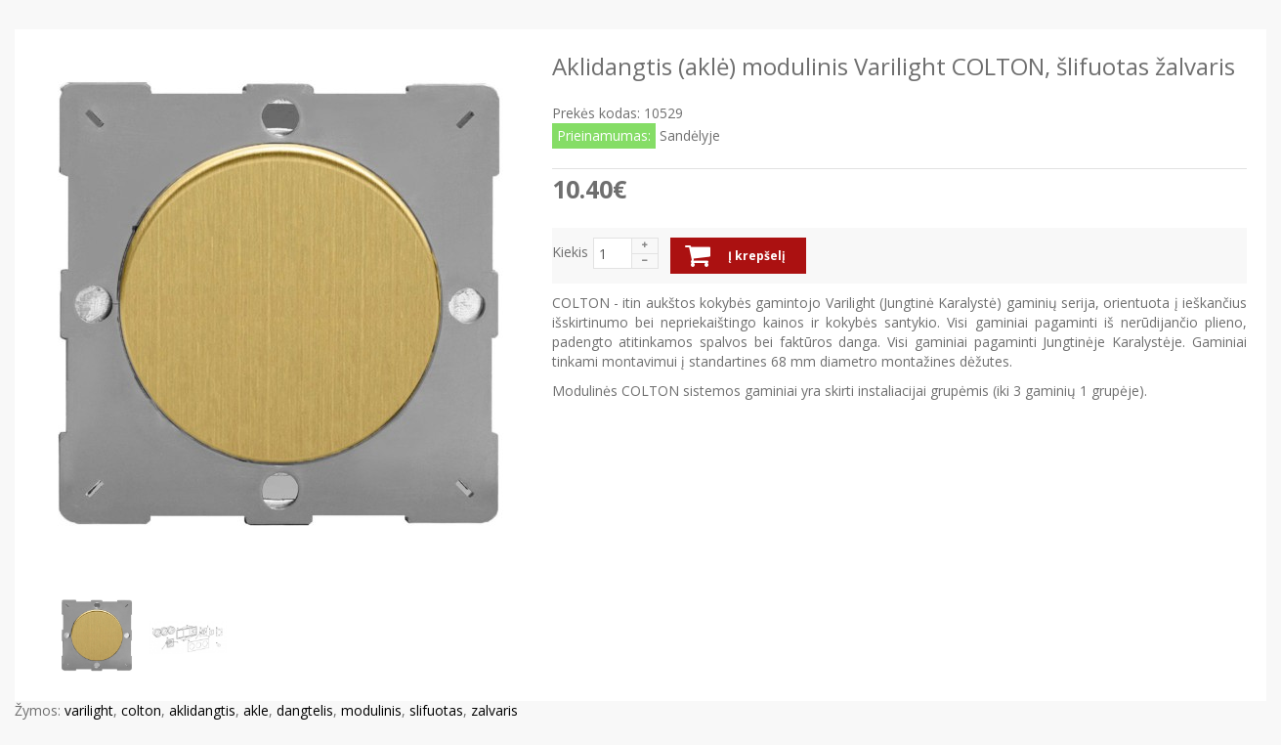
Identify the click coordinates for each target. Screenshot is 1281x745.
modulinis (371, 710)
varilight (88, 710)
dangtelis (305, 710)
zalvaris (494, 710)
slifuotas (436, 710)
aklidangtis (202, 710)
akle (256, 710)
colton (141, 710)
